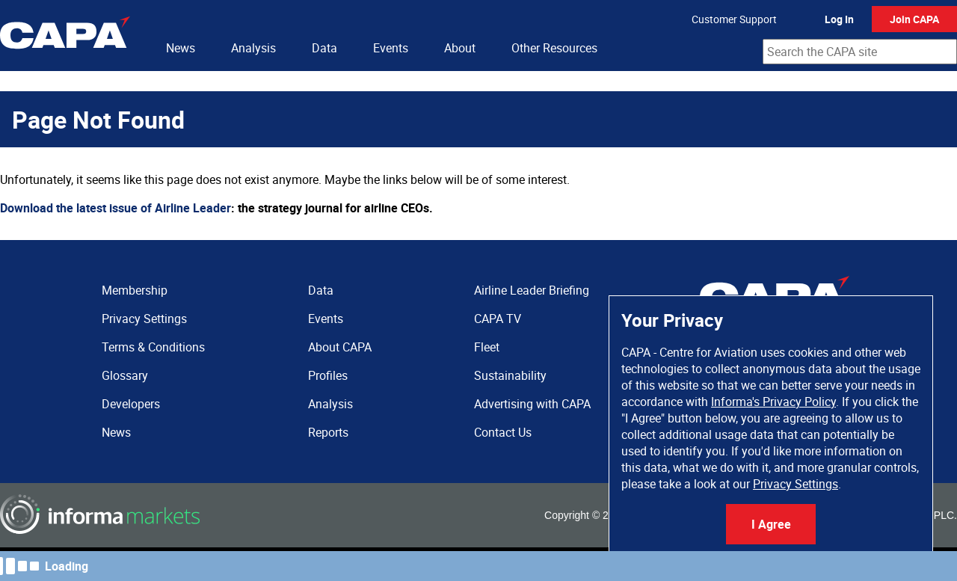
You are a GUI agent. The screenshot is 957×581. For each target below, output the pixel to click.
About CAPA (340, 347)
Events (390, 48)
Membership (134, 290)
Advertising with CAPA (532, 404)
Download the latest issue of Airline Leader (115, 208)
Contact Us (503, 432)
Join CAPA (914, 19)
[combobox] (860, 51)
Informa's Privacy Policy (773, 401)
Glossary (125, 375)
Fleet (486, 347)
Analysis (253, 48)
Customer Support (734, 19)
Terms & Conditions (153, 347)
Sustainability (510, 375)
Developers (131, 404)
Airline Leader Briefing (531, 290)
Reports (328, 432)
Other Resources (554, 48)
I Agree (771, 524)
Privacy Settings (795, 484)
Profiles (328, 375)
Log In (839, 19)
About (460, 48)
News (180, 48)
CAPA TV (497, 318)
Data (324, 48)
